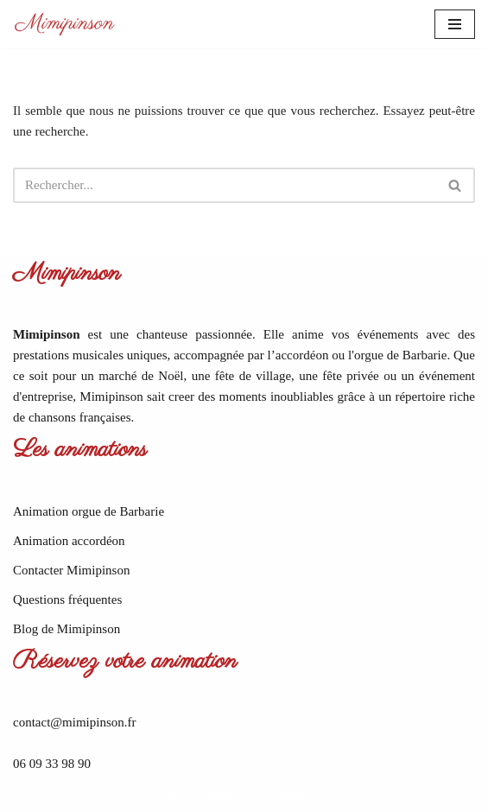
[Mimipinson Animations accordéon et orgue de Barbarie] (65, 24)
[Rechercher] (224, 185)
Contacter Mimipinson (71, 570)
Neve (178, 795)
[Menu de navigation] (454, 24)
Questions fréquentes (67, 599)
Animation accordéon (69, 541)
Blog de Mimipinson (66, 629)
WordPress (297, 795)
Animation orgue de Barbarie (88, 511)
